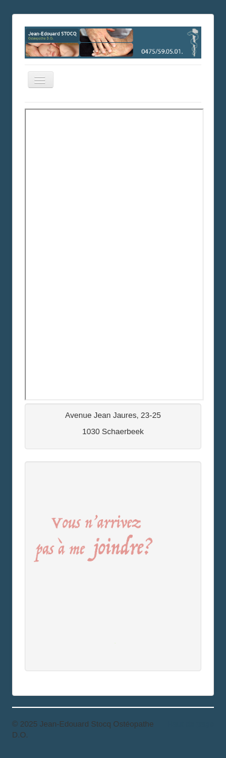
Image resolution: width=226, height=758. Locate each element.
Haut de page (190, 723)
